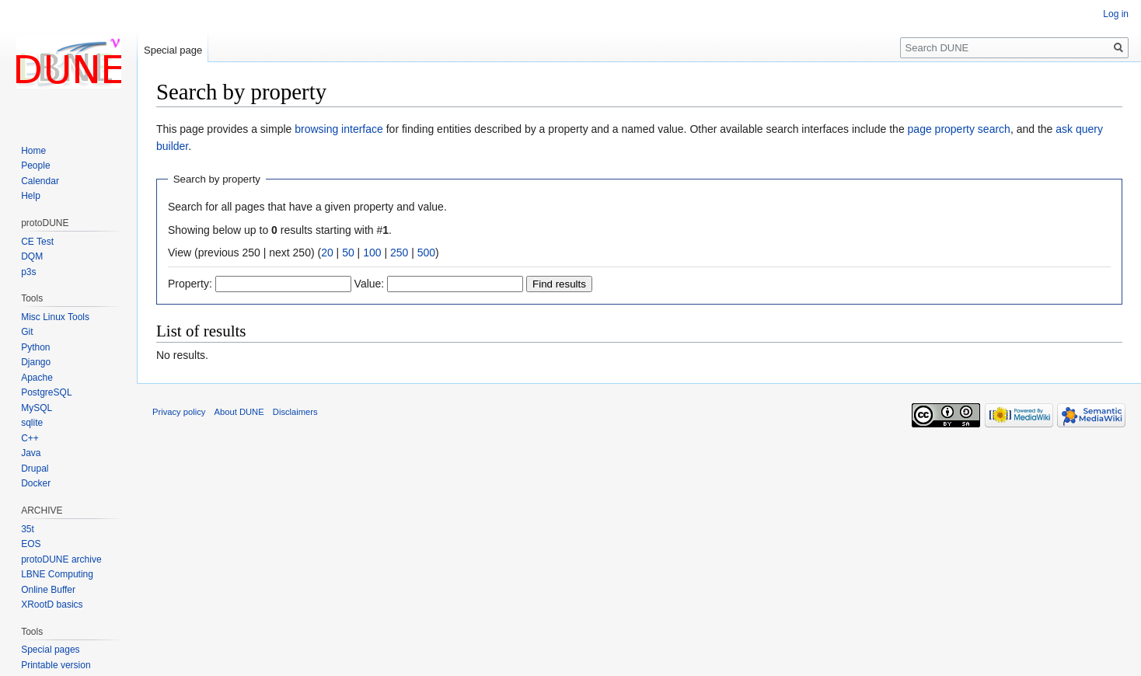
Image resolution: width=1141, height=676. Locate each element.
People (35, 165)
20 (327, 252)
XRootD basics (51, 604)
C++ (30, 438)
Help (30, 195)
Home (33, 150)
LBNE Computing (57, 574)
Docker (36, 483)
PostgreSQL (46, 392)
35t (27, 529)
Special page (173, 50)
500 (426, 252)
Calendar (40, 181)
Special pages (50, 649)
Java (30, 453)
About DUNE (239, 411)
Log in (1116, 14)
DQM (32, 256)
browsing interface (339, 129)
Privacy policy (178, 411)
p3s (28, 272)
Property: (190, 283)
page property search (959, 129)
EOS (30, 543)
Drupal (34, 468)
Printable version (55, 665)
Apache (37, 377)
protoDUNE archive (61, 559)
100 (372, 252)
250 (399, 252)
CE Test (37, 241)
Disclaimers (295, 411)
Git (27, 331)
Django (36, 362)
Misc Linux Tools (55, 317)
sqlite (32, 422)
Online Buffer (48, 589)
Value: (369, 283)
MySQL (36, 407)
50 (348, 252)
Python (35, 347)
